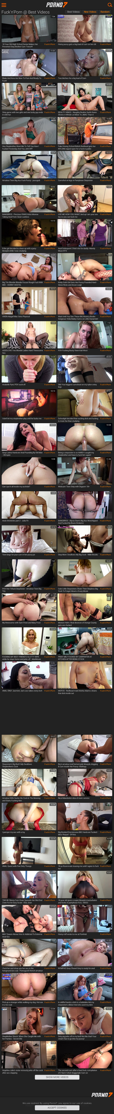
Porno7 (57, 4)
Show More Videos (57, 1077)
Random (104, 11)
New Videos (90, 11)
